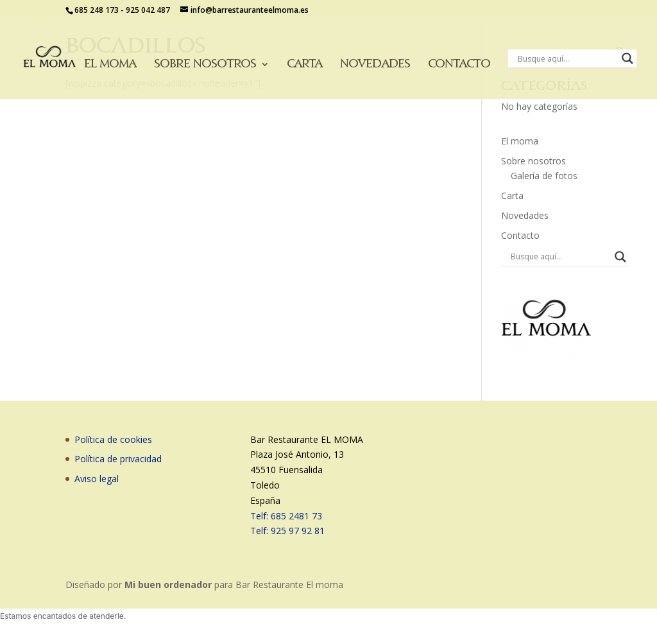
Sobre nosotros (205, 64)
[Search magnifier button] (627, 58)
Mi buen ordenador (168, 584)
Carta (304, 64)
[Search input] (566, 58)
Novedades (375, 64)
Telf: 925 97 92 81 (287, 530)
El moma (110, 64)
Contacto (459, 64)
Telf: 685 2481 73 (286, 516)
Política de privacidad (118, 459)
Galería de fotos (544, 175)
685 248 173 (96, 9)
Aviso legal (96, 478)
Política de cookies (113, 439)
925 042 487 (148, 9)
